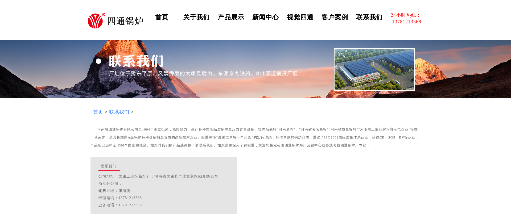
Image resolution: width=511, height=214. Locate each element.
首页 (161, 17)
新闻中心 (265, 17)
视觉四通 (300, 17)
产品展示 (231, 17)
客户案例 (335, 17)
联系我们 (369, 17)
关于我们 (196, 17)
